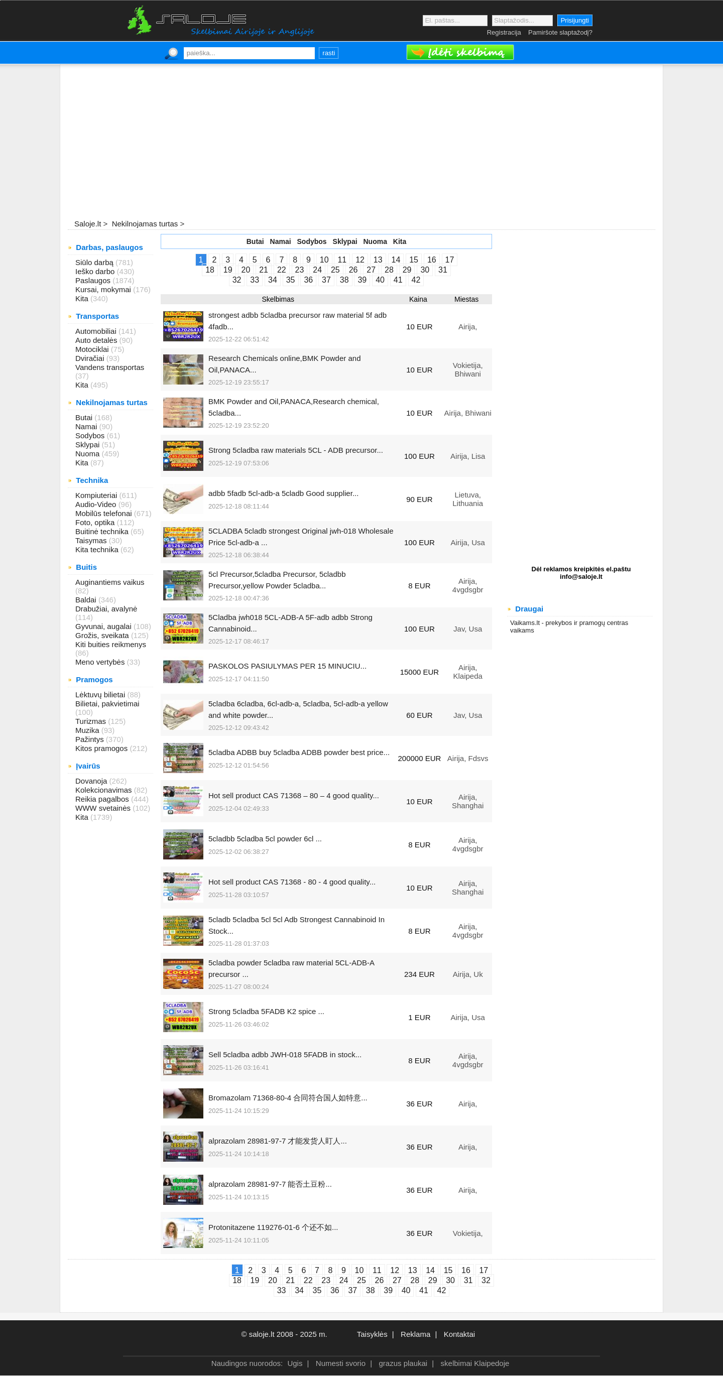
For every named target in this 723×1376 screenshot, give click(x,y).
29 (407, 270)
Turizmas (91, 721)
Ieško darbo (96, 271)
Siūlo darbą (95, 262)
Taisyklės (372, 1334)
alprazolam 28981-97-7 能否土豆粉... (270, 1184)
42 (416, 280)
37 (326, 280)
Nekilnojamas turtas (143, 223)
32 (237, 280)
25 (335, 270)
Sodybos (91, 435)
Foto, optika (96, 522)
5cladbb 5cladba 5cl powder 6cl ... (265, 838)
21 (263, 270)
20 (246, 270)
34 (272, 280)
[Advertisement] (361, 142)
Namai (87, 426)
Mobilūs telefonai (104, 513)
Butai (84, 417)
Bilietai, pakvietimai (107, 703)
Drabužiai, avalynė (106, 608)
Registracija (504, 32)
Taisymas (92, 540)
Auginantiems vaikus (110, 582)
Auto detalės (97, 340)
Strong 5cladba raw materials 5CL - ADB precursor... (295, 450)
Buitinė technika (103, 531)
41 (398, 280)
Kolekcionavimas (104, 790)
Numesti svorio (341, 1363)
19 (227, 270)
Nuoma (88, 453)
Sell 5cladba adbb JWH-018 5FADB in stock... (285, 1054)
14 (396, 260)
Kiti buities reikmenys (110, 644)
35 (290, 280)
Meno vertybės (101, 662)
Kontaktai (459, 1334)
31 (442, 270)
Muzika (88, 730)
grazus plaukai (403, 1363)
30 (424, 270)
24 (317, 270)
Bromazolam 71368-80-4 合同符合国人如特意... (288, 1097)
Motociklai (93, 349)
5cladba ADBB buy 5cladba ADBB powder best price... (299, 752)
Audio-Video (96, 504)
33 (254, 280)
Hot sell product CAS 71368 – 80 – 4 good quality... (293, 795)
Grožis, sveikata (103, 635)
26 (353, 270)
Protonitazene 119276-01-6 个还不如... (273, 1227)
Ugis (294, 1363)
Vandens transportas (109, 367)
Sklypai (88, 444)
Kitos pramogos (102, 748)
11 (341, 260)
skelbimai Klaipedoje (475, 1363)
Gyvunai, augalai (104, 626)
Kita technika (97, 549)
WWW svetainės (104, 808)
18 (209, 270)
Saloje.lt (87, 223)
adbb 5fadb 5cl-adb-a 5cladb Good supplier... (283, 493)
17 (449, 260)
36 (308, 280)
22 (281, 270)
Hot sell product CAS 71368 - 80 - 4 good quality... (292, 882)
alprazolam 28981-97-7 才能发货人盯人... (277, 1141)
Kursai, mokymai (104, 289)
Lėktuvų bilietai (101, 694)
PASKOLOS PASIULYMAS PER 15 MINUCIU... (287, 666)
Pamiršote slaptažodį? (560, 32)
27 (371, 270)
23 (299, 270)
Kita (82, 298)
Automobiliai (96, 331)
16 (431, 260)
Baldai (86, 599)
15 (413, 260)
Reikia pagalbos (103, 799)
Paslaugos (93, 280)
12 (360, 260)
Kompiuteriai (97, 495)
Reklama (415, 1334)
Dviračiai (90, 358)
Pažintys (90, 739)
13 (378, 260)
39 (362, 280)
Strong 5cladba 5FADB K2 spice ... (266, 1011)
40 (380, 280)
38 (344, 280)
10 (324, 260)
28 (389, 270)
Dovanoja (92, 781)
